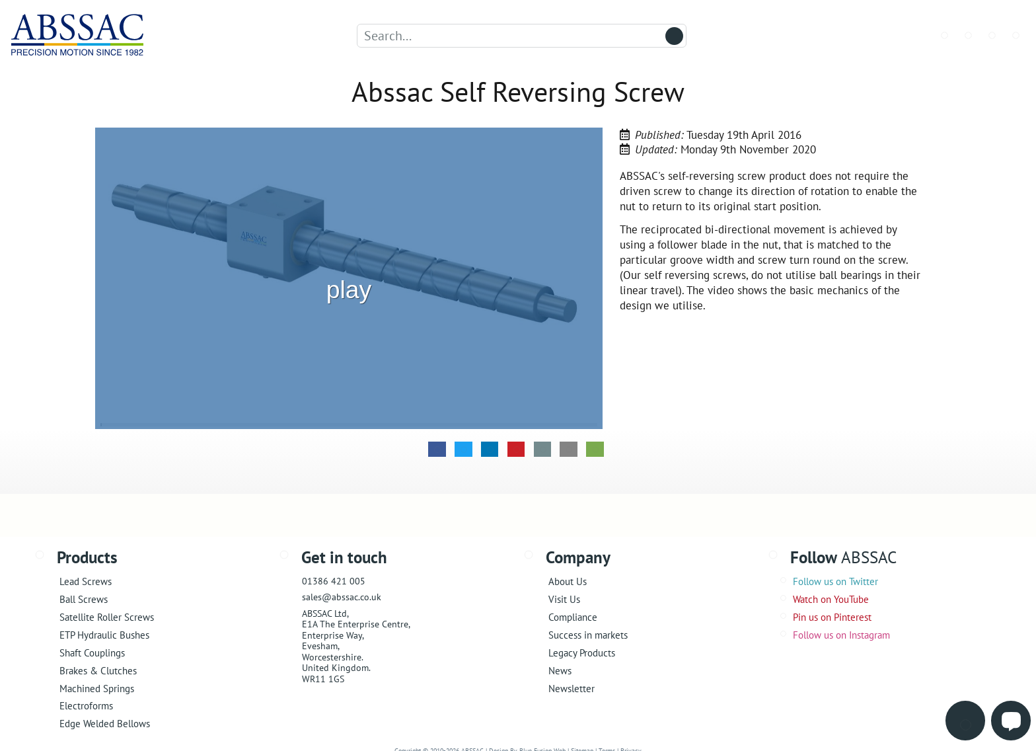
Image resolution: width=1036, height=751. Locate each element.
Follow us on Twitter (835, 581)
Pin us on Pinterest (832, 617)
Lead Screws (85, 581)
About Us (567, 581)
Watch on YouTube (831, 599)
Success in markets (588, 635)
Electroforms (86, 705)
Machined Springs (96, 688)
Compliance (572, 617)
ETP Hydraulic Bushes (104, 635)
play (349, 273)
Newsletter (571, 688)
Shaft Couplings (92, 653)
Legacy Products (581, 653)
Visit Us (564, 599)
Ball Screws (83, 599)
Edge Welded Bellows (104, 723)
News (560, 670)
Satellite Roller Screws (106, 617)
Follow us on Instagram (841, 635)
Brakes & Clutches (98, 670)
